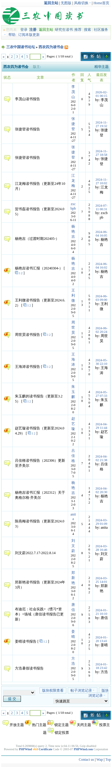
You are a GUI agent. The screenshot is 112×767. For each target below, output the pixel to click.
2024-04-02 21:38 (102, 458)
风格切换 (82, 3)
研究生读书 (64, 30)
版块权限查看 (53, 690)
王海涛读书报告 (27, 367)
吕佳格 (73, 456)
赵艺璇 (73, 424)
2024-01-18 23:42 (102, 666)
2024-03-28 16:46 (102, 547)
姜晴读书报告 (25, 641)
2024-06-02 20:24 (102, 329)
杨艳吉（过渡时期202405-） (37, 239)
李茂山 (73, 92)
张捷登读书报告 (27, 129)
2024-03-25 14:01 (102, 579)
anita (73, 516)
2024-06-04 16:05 (102, 233)
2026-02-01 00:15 (102, 93)
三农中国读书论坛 (20, 47)
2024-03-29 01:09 (102, 521)
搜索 (87, 30)
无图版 (66, 3)
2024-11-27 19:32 (102, 124)
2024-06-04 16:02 (102, 265)
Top (108, 759)
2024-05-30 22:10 (102, 361)
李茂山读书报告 (27, 99)
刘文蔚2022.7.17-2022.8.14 (35, 553)
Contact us (86, 759)
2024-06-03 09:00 (102, 297)
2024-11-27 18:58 (102, 152)
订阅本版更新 (29, 35)
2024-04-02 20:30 (102, 490)
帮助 (12, 35)
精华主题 (101, 67)
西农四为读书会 (52, 47)
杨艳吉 (73, 231)
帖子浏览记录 (82, 690)
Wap (99, 759)
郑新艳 (73, 578)
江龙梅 (73, 180)
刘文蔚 (73, 546)
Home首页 (101, 3)
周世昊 (73, 327)
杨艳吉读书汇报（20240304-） (39, 268)
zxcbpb (73, 206)
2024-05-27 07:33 (102, 393)
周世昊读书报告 (27, 335)
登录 (23, 30)
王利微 (73, 295)
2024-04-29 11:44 (102, 425)
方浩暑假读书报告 (29, 668)
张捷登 (73, 124)
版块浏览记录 (98, 693)
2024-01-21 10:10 (102, 611)
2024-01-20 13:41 (102, 639)
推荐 (78, 30)
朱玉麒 (73, 392)
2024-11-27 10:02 (102, 181)
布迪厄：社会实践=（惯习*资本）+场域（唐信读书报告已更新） (39, 614)
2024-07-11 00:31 (102, 207)
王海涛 (73, 359)
